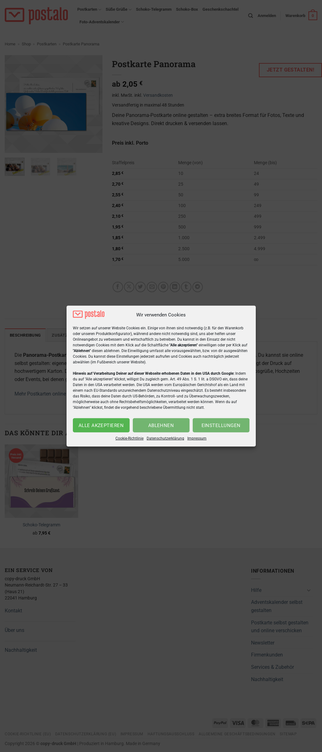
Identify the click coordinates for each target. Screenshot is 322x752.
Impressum (197, 438)
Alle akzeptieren (101, 425)
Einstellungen (221, 425)
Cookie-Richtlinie (129, 438)
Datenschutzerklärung (165, 438)
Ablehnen (161, 425)
